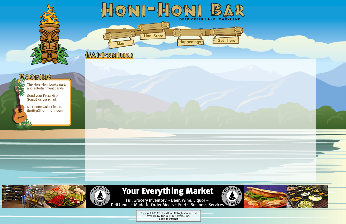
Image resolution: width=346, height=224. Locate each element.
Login (162, 218)
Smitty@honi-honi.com (45, 110)
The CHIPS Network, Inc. (175, 216)
